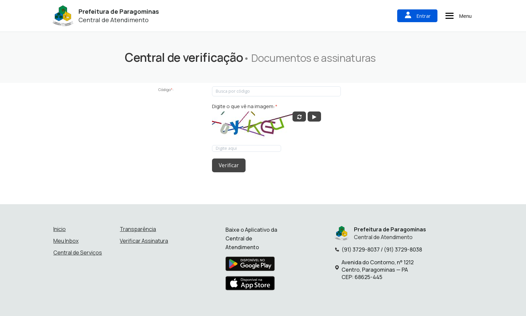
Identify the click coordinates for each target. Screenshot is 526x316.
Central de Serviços (77, 251)
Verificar (228, 165)
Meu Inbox (65, 239)
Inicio (59, 228)
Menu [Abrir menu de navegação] (457, 16)
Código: (165, 89)
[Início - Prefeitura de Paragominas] (62, 16)
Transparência (138, 228)
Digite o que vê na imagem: (244, 106)
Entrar (417, 15)
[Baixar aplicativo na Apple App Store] (250, 284)
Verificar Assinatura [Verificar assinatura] (144, 239)
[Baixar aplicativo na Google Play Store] (250, 264)
